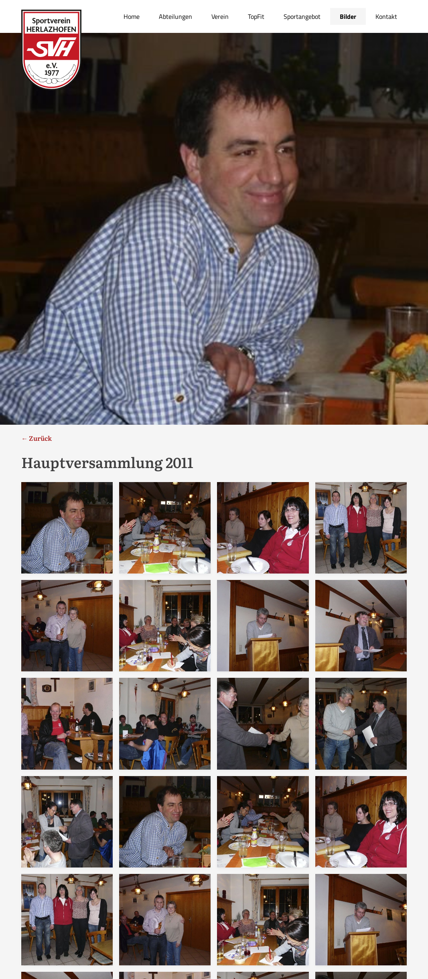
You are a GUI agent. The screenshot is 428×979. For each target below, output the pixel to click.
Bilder (348, 16)
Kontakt (386, 16)
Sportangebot (302, 16)
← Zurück (36, 438)
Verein (220, 16)
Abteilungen (175, 16)
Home (132, 16)
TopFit (256, 16)
